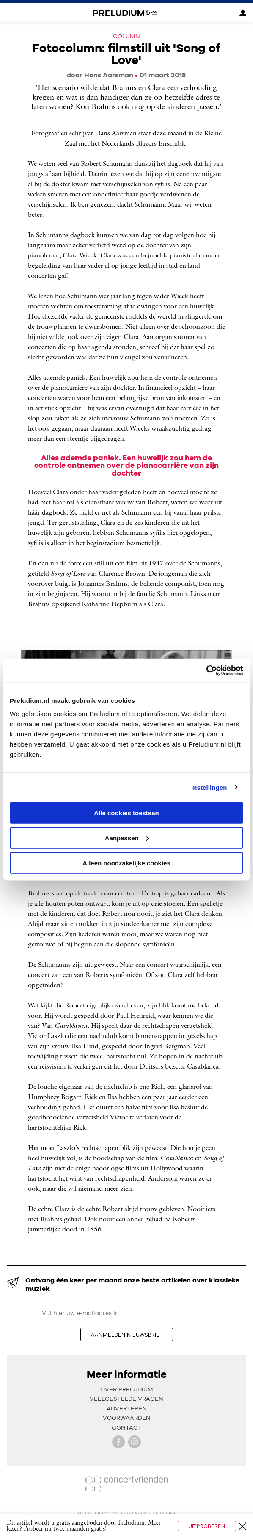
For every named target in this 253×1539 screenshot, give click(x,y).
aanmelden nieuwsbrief (126, 1334)
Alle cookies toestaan (126, 813)
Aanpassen (127, 837)
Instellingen (209, 787)
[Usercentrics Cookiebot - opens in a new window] (206, 670)
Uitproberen (207, 1526)
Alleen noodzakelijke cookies (126, 862)
